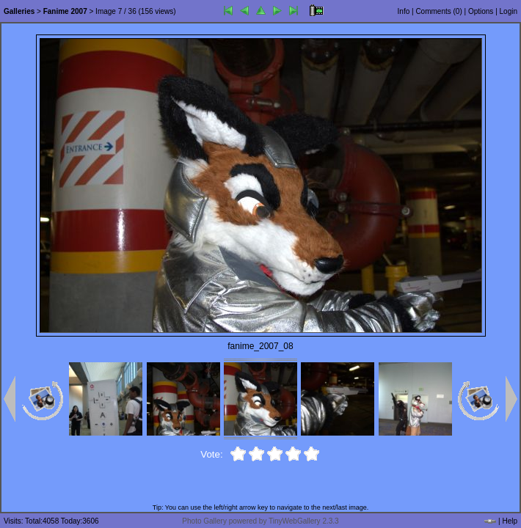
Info (404, 11)
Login (508, 11)
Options (480, 11)
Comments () (438, 11)
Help (509, 521)
